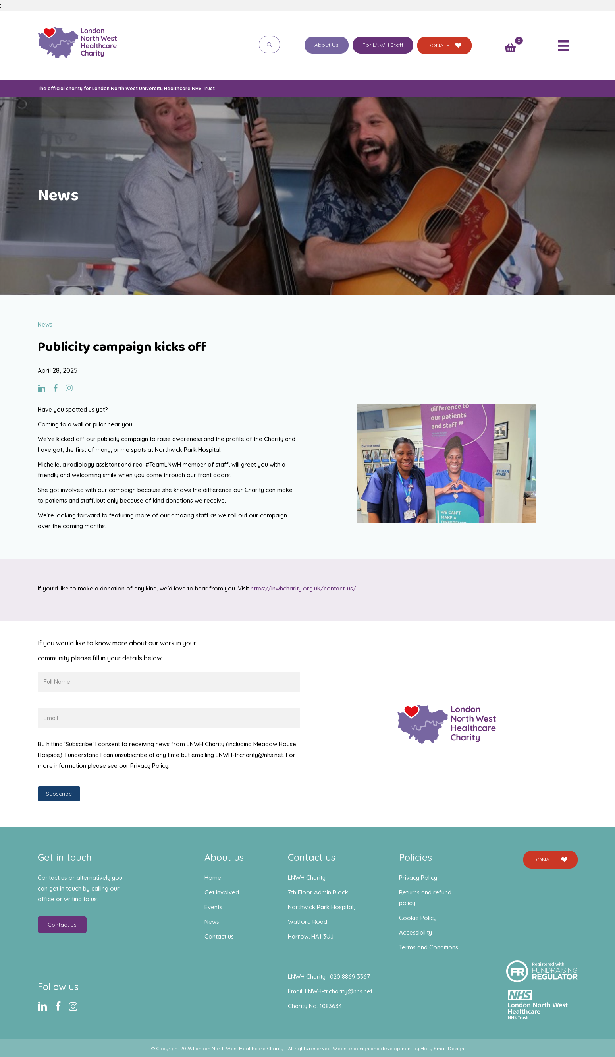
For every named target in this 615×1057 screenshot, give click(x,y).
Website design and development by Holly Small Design (398, 1048)
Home (212, 877)
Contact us (219, 936)
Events (213, 907)
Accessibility (415, 932)
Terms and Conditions (428, 947)
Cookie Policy (418, 917)
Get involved (221, 892)
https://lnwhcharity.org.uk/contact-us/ (303, 588)
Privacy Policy (418, 877)
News (211, 921)
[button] (269, 44)
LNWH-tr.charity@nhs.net (338, 991)
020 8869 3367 (350, 976)
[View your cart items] (510, 48)
